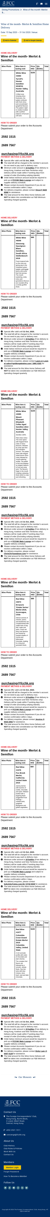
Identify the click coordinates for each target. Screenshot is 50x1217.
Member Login (12, 1167)
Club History (9, 1146)
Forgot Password (11, 1172)
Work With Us (9, 1152)
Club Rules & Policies (13, 1149)
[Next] (44, 1090)
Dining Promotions (10, 9)
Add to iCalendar (9, 40)
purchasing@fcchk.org (17, 153)
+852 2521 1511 (13, 1130)
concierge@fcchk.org (15, 1135)
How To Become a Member (15, 1176)
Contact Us (9, 1155)
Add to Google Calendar (33, 40)
